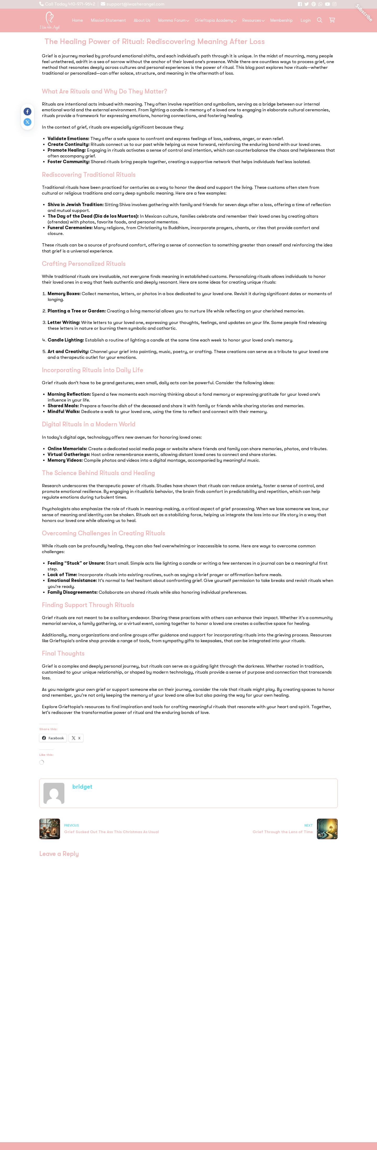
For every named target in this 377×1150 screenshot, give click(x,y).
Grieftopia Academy (214, 20)
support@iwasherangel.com (135, 4)
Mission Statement (108, 20)
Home (77, 20)
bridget (82, 786)
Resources (251, 20)
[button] (319, 20)
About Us (142, 20)
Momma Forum (172, 20)
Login (306, 20)
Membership (281, 20)
